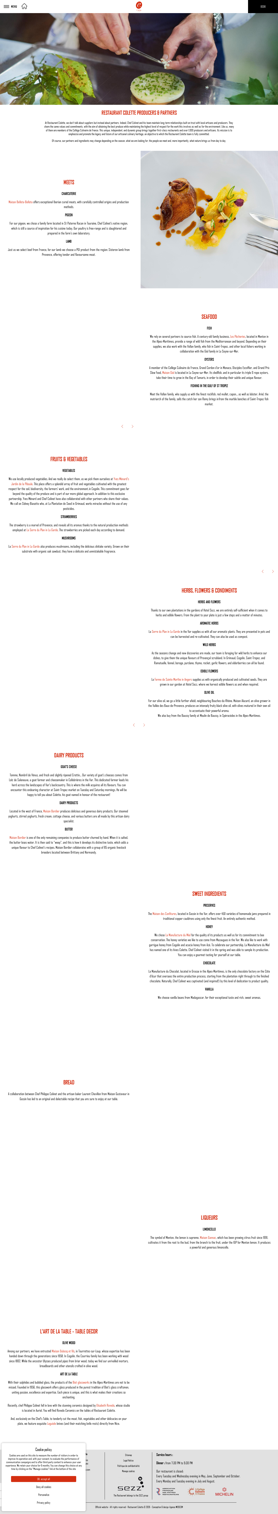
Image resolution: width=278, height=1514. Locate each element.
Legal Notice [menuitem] (128, 1460)
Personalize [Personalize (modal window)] (43, 1495)
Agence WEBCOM (176, 1507)
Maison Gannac (208, 1237)
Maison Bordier (51, 811)
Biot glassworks (81, 1382)
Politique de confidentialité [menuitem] (128, 1465)
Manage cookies (128, 1471)
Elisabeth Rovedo (105, 1405)
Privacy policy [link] (43, 1502)
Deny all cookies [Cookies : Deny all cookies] (43, 1487)
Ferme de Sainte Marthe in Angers (173, 679)
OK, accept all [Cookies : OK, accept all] (43, 1479)
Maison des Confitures (164, 913)
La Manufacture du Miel (178, 935)
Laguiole (51, 1423)
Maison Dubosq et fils (63, 1351)
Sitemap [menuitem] (128, 1455)
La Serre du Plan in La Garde (42, 530)
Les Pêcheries (237, 336)
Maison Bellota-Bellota (21, 202)
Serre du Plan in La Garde (26, 546)
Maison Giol (168, 372)
